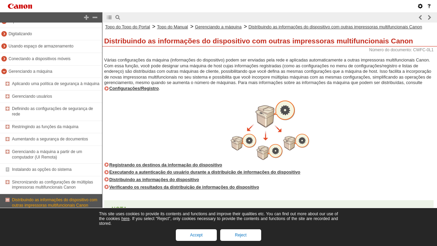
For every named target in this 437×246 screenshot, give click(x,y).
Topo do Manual (172, 26)
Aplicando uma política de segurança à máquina (55, 83)
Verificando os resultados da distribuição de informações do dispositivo (184, 187)
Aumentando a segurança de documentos (50, 139)
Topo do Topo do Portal (127, 26)
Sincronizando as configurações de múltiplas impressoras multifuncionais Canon (52, 185)
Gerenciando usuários (32, 96)
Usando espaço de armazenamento (41, 46)
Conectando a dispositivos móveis (39, 58)
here (125, 218)
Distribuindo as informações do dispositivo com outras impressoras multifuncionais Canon (54, 202)
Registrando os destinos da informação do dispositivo (165, 164)
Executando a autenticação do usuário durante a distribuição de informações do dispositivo (204, 172)
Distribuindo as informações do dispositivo (154, 179)
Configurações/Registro (134, 88)
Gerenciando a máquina (30, 71)
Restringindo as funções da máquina (45, 126)
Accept (196, 235)
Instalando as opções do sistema (42, 169)
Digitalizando (20, 33)
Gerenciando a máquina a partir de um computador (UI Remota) (47, 154)
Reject (240, 235)
